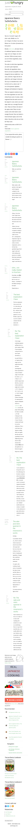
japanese (17, 128)
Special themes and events (15, 752)
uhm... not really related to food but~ (17, 269)
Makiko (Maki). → (8, 663)
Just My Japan (9, 812)
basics (12, 128)
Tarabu (12, 703)
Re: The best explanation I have (19, 334)
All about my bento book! (10, 773)
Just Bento (8, 814)
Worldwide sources (9, 777)
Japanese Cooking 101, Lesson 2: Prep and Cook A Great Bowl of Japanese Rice (15, 718)
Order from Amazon (9, 775)
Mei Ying (6, 265)
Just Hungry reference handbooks (14, 749)
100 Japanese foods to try (14, 712)
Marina (16, 703)
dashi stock (11, 49)
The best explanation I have (17, 296)
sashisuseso (17, 405)
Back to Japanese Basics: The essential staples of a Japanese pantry (15, 725)
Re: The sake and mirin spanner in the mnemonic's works (17, 605)
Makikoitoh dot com (10, 816)
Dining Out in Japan (13, 746)
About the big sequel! (10, 798)
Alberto (6, 175)
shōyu (16, 407)
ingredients (8, 130)
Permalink (6, 166)
